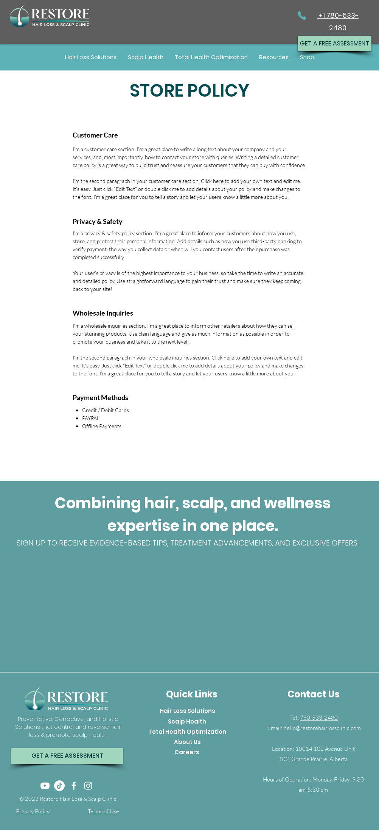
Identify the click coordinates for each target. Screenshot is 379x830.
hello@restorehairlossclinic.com (322, 728)
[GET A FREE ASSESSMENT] (334, 43)
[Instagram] (88, 785)
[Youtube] (45, 785)
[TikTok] (59, 785)
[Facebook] (73, 785)
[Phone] (302, 15)
